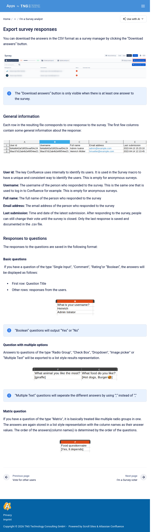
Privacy (7, 515)
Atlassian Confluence (111, 526)
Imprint (7, 519)
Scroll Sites (89, 526)
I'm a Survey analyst (31, 18)
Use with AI (133, 19)
